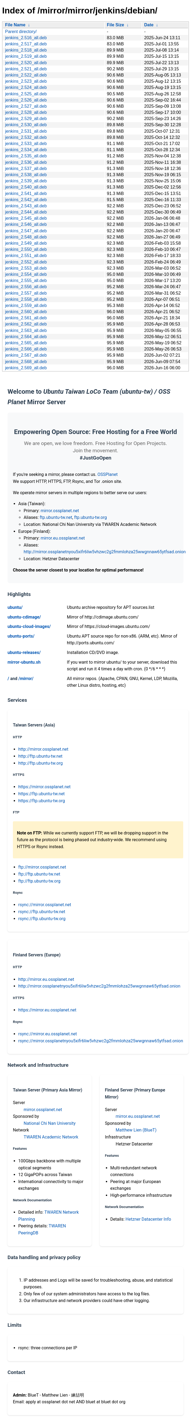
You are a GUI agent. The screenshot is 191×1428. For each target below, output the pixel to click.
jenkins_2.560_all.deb (26, 311)
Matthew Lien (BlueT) (136, 1130)
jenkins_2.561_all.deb (26, 318)
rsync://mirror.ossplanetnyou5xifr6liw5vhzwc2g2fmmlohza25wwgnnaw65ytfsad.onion (100, 1040)
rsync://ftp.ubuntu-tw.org (42, 918)
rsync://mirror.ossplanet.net (44, 904)
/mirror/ (25, 678)
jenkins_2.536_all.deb (26, 162)
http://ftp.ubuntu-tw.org (40, 763)
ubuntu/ (15, 607)
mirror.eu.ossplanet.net (63, 538)
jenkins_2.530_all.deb (26, 124)
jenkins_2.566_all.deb (26, 349)
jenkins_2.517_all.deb (26, 44)
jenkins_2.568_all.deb (26, 361)
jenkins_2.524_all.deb (26, 87)
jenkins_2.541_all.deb (26, 193)
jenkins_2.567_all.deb (26, 355)
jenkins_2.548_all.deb (26, 237)
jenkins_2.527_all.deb (26, 106)
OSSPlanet (108, 474)
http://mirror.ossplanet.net (43, 749)
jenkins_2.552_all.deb (26, 262)
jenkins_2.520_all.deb (26, 62)
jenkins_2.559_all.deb (26, 305)
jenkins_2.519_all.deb (26, 56)
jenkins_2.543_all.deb (26, 206)
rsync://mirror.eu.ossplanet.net (47, 1033)
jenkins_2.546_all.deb (26, 224)
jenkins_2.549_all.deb (26, 243)
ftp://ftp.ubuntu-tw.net (39, 874)
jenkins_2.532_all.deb (26, 137)
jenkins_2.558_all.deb (26, 299)
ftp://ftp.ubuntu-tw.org (39, 881)
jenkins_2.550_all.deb (26, 249)
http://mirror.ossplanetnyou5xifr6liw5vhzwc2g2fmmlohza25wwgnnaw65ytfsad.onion (105, 551)
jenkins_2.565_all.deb (26, 343)
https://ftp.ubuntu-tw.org (41, 800)
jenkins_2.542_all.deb (26, 199)
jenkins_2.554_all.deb (26, 274)
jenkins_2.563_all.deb (26, 330)
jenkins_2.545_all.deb (26, 218)
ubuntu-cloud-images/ (29, 626)
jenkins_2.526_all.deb (26, 100)
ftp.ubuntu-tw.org (90, 517)
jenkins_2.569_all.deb (26, 368)
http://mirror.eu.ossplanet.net (46, 979)
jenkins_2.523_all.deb (26, 81)
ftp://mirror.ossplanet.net (42, 867)
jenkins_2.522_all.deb (26, 75)
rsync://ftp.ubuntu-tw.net (41, 911)
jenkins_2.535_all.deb (26, 156)
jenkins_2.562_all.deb (26, 324)
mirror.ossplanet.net (60, 510)
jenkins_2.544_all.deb (26, 212)
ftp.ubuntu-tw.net (56, 517)
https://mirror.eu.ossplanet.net (47, 1010)
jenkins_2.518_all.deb (26, 50)
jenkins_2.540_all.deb (26, 187)
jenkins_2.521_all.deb (26, 69)
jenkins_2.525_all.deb (26, 94)
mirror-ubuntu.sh (24, 662)
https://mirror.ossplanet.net (44, 786)
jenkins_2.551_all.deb (26, 255)
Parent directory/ (21, 31)
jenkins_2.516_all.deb (26, 37)
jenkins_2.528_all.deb (26, 112)
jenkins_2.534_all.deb (26, 149)
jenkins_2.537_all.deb (26, 168)
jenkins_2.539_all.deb (26, 181)
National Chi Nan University (49, 1123)
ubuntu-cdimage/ (24, 617)
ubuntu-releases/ (24, 652)
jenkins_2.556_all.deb (26, 286)
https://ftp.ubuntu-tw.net (41, 793)
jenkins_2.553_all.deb (26, 268)
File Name (15, 25)
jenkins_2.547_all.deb (26, 231)
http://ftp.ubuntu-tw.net (40, 756)
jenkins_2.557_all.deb (26, 293)
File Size (115, 25)
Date (149, 25)
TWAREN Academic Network (51, 1137)
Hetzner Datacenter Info (148, 1219)
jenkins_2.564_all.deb (26, 336)
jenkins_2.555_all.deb (26, 280)
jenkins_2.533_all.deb (26, 143)
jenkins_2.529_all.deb (26, 118)
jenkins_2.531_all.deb (26, 131)
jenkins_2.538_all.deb (26, 174)
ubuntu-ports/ (21, 636)
